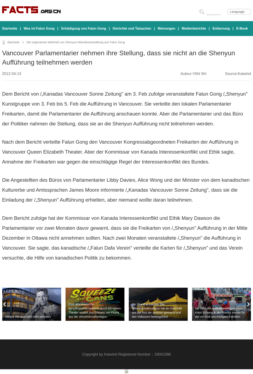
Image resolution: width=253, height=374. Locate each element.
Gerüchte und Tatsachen (132, 28)
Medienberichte (194, 28)
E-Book (242, 28)
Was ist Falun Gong (39, 28)
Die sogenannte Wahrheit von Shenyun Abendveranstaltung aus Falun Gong (76, 42)
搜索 (201, 12)
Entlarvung (221, 28)
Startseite (9, 28)
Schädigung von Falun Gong (83, 28)
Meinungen (166, 28)
